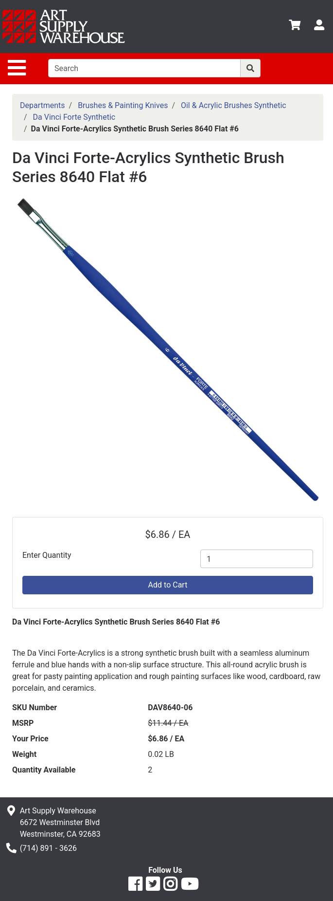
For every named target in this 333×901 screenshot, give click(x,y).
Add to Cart (168, 584)
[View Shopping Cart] (294, 26)
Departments (42, 105)
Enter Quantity (46, 555)
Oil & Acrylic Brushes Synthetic (233, 105)
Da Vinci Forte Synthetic (74, 117)
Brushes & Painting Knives (123, 105)
